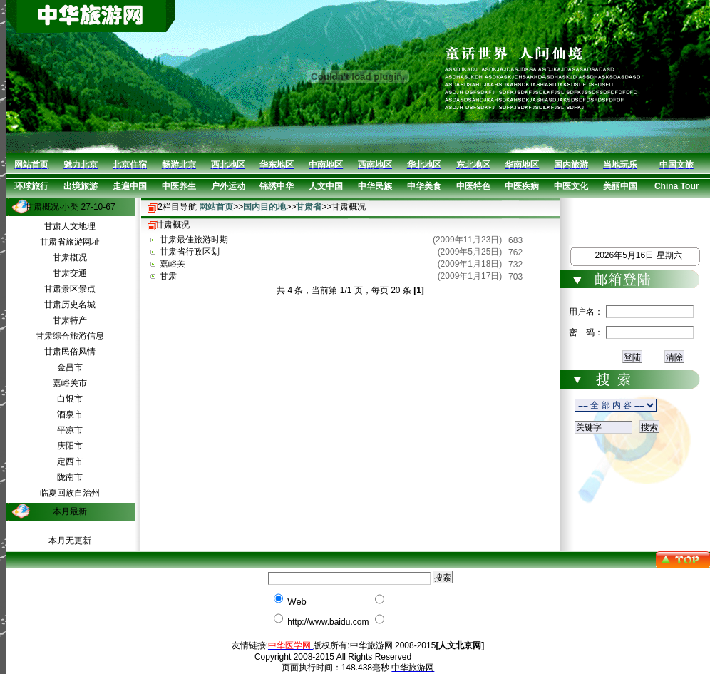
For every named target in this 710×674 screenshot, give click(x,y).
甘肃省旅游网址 (70, 242)
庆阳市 (70, 446)
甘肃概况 (70, 257)
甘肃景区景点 (70, 289)
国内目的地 (264, 207)
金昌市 (70, 367)
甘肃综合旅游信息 (70, 336)
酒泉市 (70, 414)
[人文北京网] (460, 645)
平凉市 (70, 430)
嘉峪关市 (70, 383)
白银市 (70, 399)
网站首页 (216, 207)
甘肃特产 (70, 320)
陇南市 (70, 477)
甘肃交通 (70, 273)
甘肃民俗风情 (70, 352)
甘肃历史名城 (70, 305)
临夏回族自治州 (70, 493)
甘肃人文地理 (70, 226)
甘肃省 (308, 207)
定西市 (70, 461)
